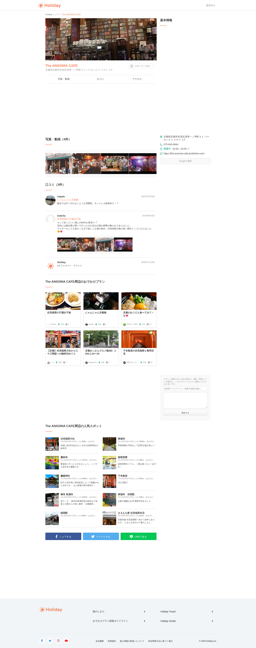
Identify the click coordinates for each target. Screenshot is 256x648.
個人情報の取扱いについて (132, 641)
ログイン (210, 5)
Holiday (49, 5)
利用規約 (112, 641)
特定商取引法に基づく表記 (160, 641)
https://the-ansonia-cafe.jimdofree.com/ (184, 153)
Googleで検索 (185, 161)
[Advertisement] (101, 110)
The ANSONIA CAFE (61, 65)
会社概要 (100, 641)
